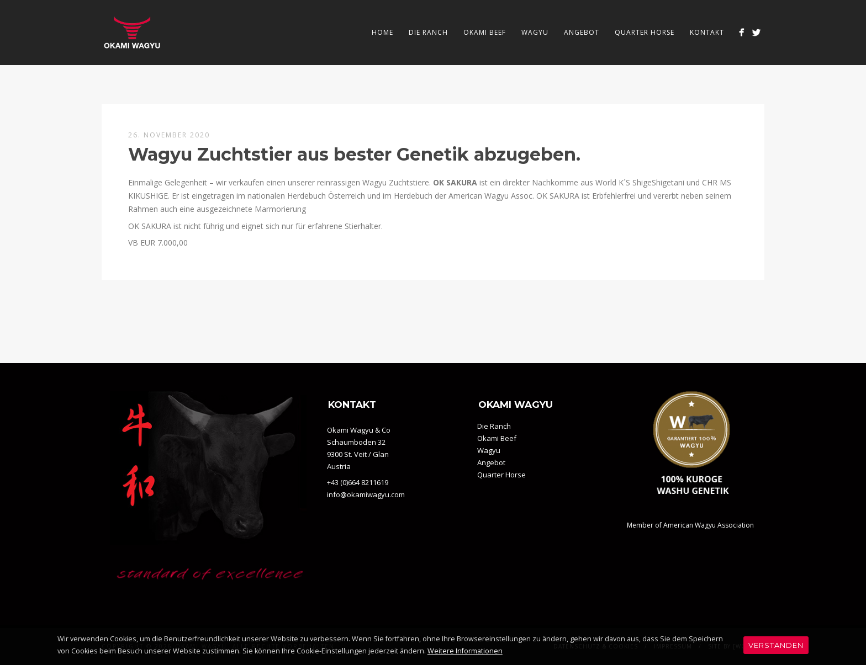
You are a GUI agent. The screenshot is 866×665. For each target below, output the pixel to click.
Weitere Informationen (465, 651)
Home (382, 32)
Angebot (581, 32)
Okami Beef (484, 32)
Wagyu (534, 32)
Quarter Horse (644, 32)
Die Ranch (428, 32)
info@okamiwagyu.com (366, 494)
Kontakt (707, 32)
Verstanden (776, 645)
